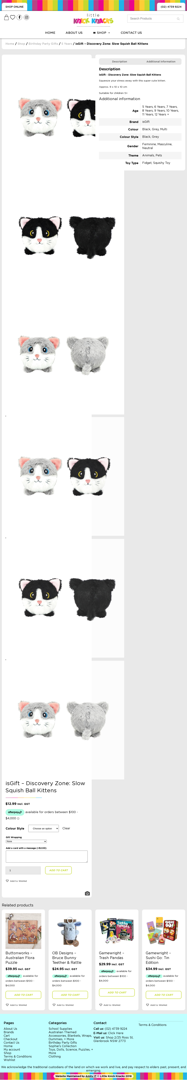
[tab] (119, 61)
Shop (103, 32)
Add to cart (58, 872)
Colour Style (15, 828)
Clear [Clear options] (66, 828)
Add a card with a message (26, 848)
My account (12, 1051)
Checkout (10, 1041)
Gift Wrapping (14, 837)
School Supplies (60, 1031)
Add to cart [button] (23, 997)
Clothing (55, 1058)
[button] (16, 883)
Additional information (160, 61)
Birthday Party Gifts (43, 43)
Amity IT (90, 1078)
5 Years (66, 43)
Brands (9, 1034)
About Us (74, 32)
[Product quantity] (23, 873)
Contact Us (131, 32)
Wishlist (9, 1062)
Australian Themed (62, 1034)
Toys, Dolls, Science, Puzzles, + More (71, 1053)
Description (119, 61)
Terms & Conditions (18, 1058)
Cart (7, 1038)
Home (50, 32)
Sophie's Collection (63, 1048)
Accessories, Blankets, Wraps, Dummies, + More (70, 1040)
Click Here (115, 1035)
